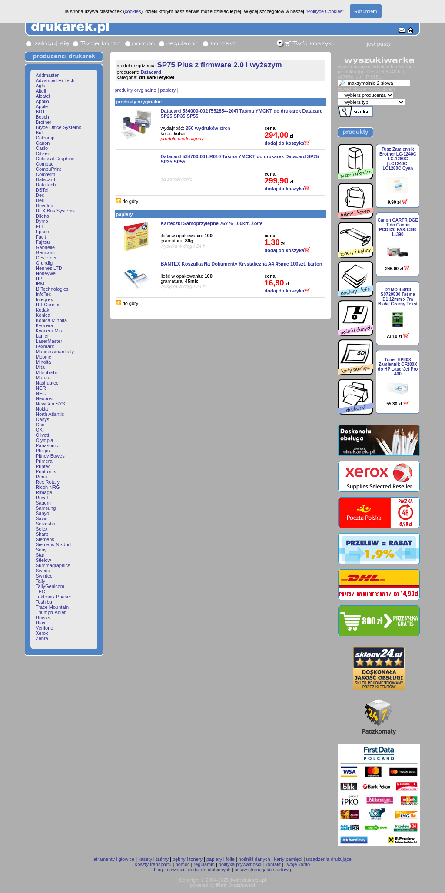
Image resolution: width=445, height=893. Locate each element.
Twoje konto (297, 864)
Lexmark (45, 346)
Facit (41, 236)
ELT (40, 226)
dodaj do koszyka (288, 143)
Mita (40, 367)
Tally (40, 581)
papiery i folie (220, 859)
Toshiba (44, 601)
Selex (42, 528)
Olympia (44, 440)
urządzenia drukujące (329, 859)
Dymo (42, 221)
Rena (41, 476)
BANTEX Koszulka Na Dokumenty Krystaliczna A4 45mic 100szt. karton (241, 263)
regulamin (204, 864)
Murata (43, 377)
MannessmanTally (55, 351)
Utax (41, 622)
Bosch (42, 117)
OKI (40, 429)
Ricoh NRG (48, 487)
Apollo (42, 101)
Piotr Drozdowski (235, 885)
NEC (41, 393)
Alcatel (43, 96)
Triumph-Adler (51, 612)
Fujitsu (43, 242)
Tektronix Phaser (53, 596)
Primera (44, 461)
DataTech (46, 184)
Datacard (45, 179)
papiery (168, 90)
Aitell (41, 90)
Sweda (43, 570)
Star (40, 555)
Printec (43, 466)
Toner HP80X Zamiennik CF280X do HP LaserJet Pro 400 (398, 366)
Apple (42, 106)
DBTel (42, 190)
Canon (43, 143)
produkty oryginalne (135, 90)
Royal (42, 497)
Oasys (42, 419)
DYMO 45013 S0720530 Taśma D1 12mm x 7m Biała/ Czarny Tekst (398, 296)
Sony (41, 549)
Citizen (43, 153)
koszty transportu (153, 864)
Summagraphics (53, 565)
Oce (40, 424)
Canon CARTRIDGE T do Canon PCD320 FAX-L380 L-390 (398, 227)
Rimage (44, 492)
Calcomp (45, 137)
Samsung (46, 508)
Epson (42, 231)
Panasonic (47, 445)
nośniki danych (254, 859)
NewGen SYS (50, 403)
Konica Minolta (51, 320)
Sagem (43, 502)
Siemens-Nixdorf (53, 544)
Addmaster (47, 75)
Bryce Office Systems (58, 127)
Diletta (42, 216)
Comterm (45, 174)
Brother (43, 122)
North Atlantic (50, 414)
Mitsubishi (46, 372)
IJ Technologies (52, 289)
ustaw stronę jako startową (263, 869)
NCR (41, 388)
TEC (40, 591)
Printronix (46, 471)
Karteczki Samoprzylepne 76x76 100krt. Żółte (212, 223)
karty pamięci (288, 859)
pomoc (183, 864)
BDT (40, 111)
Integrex (44, 299)
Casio (42, 148)
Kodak (42, 309)
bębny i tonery (188, 859)
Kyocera (44, 325)
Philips (43, 450)
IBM (40, 283)
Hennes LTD (49, 268)
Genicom (45, 252)
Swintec (44, 575)
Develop (44, 205)
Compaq (45, 163)
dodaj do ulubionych (209, 869)
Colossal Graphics (55, 158)
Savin (42, 518)
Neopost (44, 398)
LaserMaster (49, 341)
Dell (40, 200)
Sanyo (42, 513)
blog (158, 869)
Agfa (41, 85)
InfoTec (43, 294)
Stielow (43, 560)
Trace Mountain (52, 607)
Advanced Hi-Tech (55, 80)
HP (39, 278)
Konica (43, 315)
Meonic (43, 356)
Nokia (42, 409)
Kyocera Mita (49, 330)
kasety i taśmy (153, 859)
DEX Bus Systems (55, 210)
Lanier (42, 336)
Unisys (43, 617)
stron (208, 128)
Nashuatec (47, 382)
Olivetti (43, 435)
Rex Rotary (48, 482)
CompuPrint (48, 169)
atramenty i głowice (113, 859)
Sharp (42, 534)
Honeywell (47, 273)
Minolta (43, 362)
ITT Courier (48, 304)
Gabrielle (45, 247)
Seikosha (45, 523)
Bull (39, 132)
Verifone (44, 628)
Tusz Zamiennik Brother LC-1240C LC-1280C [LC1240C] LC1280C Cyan (397, 159)
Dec (40, 195)
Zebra (42, 638)
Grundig (44, 263)
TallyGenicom (50, 586)
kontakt (272, 864)
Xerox (42, 633)
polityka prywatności (240, 864)
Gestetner (46, 257)
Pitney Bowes (50, 455)
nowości (175, 869)
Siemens (45, 539)
